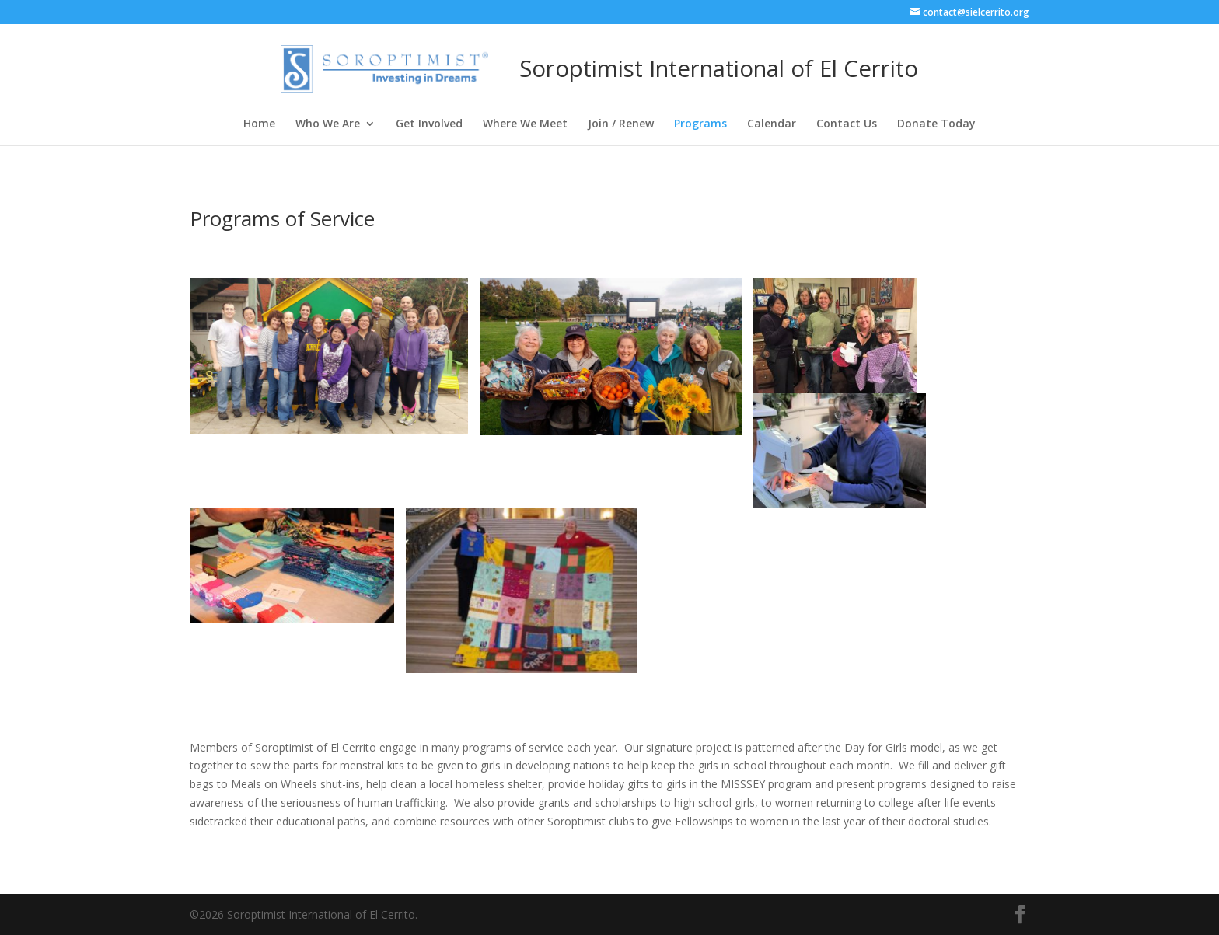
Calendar (771, 124)
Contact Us (846, 124)
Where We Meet (525, 124)
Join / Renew (621, 124)
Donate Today (936, 124)
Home (259, 124)
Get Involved (429, 124)
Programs (700, 124)
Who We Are (327, 124)
